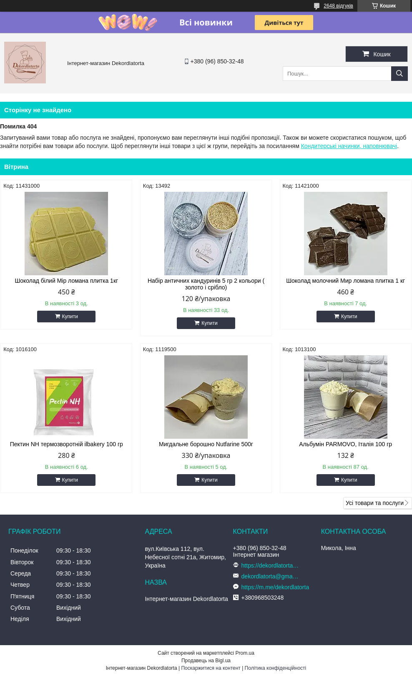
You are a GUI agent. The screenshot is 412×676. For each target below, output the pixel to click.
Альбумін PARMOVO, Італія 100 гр (345, 444)
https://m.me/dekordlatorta (275, 587)
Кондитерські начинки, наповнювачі (349, 146)
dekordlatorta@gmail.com (270, 576)
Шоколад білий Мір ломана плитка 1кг (66, 280)
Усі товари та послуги (375, 503)
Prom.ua (245, 653)
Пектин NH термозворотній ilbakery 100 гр (66, 444)
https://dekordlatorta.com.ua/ (270, 565)
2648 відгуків (338, 6)
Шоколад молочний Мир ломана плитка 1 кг (345, 280)
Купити (70, 316)
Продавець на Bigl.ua (206, 660)
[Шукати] (399, 73)
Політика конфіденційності (275, 668)
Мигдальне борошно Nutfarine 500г (206, 444)
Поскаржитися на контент (210, 668)
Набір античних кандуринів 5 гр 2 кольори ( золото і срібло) (206, 284)
